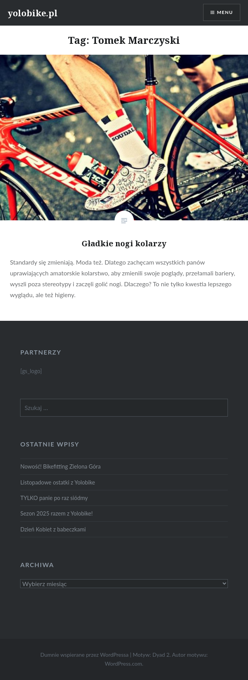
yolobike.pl (33, 13)
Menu (225, 12)
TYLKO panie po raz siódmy (53, 498)
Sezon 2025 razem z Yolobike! (56, 513)
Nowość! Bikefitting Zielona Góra (60, 466)
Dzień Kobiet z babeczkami (53, 529)
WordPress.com (123, 663)
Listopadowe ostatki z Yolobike (57, 482)
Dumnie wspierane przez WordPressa (84, 654)
